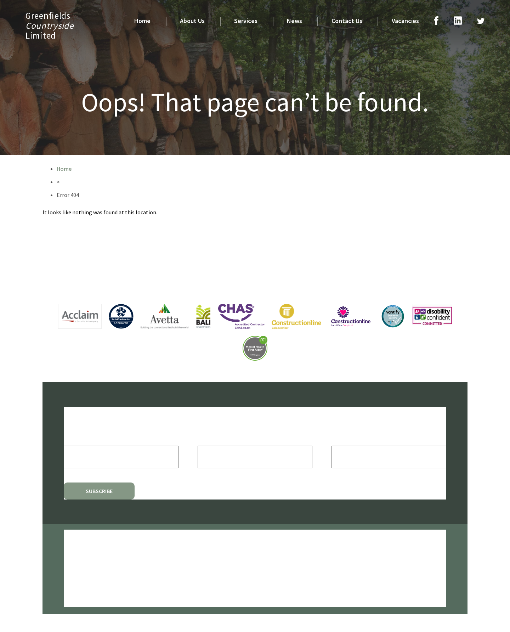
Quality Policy (78, 589)
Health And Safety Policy (89, 573)
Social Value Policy (83, 581)
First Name (215, 438)
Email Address (90, 438)
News (294, 21)
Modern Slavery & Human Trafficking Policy (108, 596)
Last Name (348, 438)
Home (142, 21)
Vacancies (405, 21)
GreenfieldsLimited (50, 25)
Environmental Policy (86, 565)
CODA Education (289, 541)
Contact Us (347, 21)
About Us (192, 21)
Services (245, 21)
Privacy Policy (78, 557)
